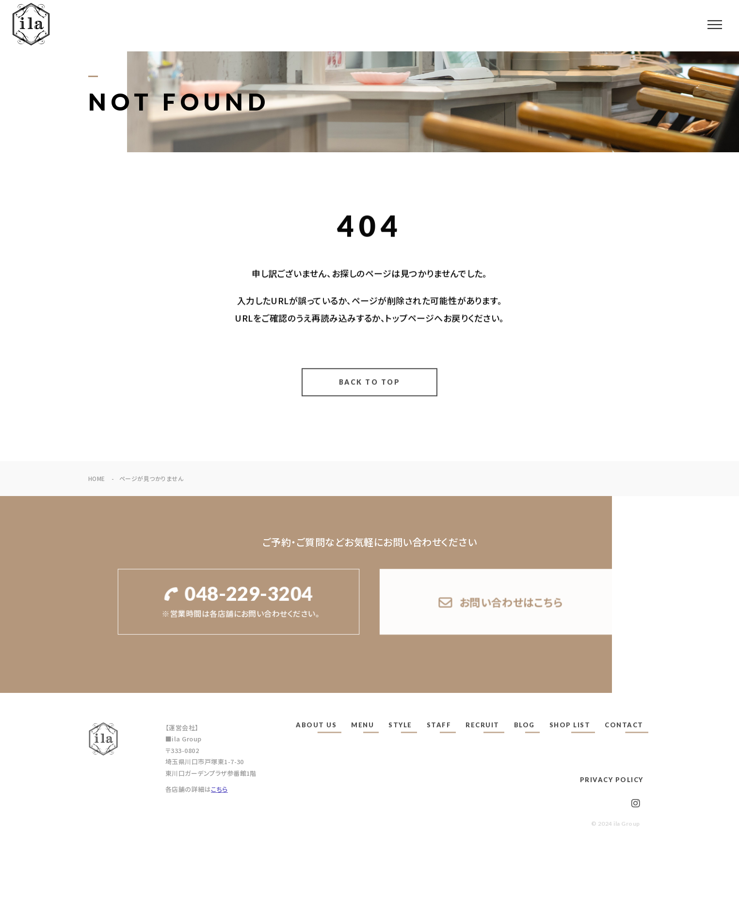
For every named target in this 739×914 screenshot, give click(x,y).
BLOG (524, 725)
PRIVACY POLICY (611, 780)
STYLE (400, 725)
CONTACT (624, 725)
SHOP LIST (570, 725)
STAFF (439, 725)
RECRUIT (482, 725)
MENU (362, 725)
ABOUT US (316, 725)
